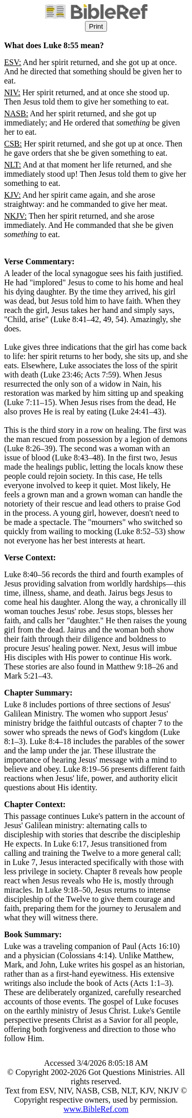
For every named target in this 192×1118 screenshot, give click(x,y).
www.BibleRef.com (96, 1109)
